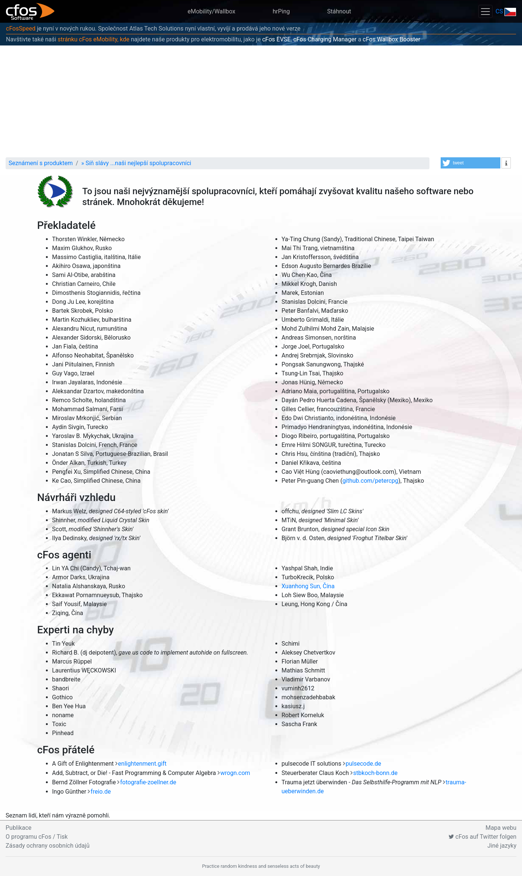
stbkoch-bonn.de (375, 772)
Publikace (18, 827)
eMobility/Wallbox (211, 11)
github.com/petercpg (370, 480)
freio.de (101, 791)
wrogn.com (235, 772)
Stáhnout (339, 11)
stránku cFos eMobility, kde (93, 39)
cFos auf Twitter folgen (482, 836)
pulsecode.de (363, 763)
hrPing (281, 11)
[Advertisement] (261, 101)
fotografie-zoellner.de (148, 782)
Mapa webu (500, 827)
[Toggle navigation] (485, 11)
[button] (470, 162)
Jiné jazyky (501, 845)
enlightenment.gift (142, 763)
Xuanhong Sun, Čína (308, 586)
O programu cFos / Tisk (37, 836)
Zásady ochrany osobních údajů (48, 845)
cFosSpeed (20, 28)
